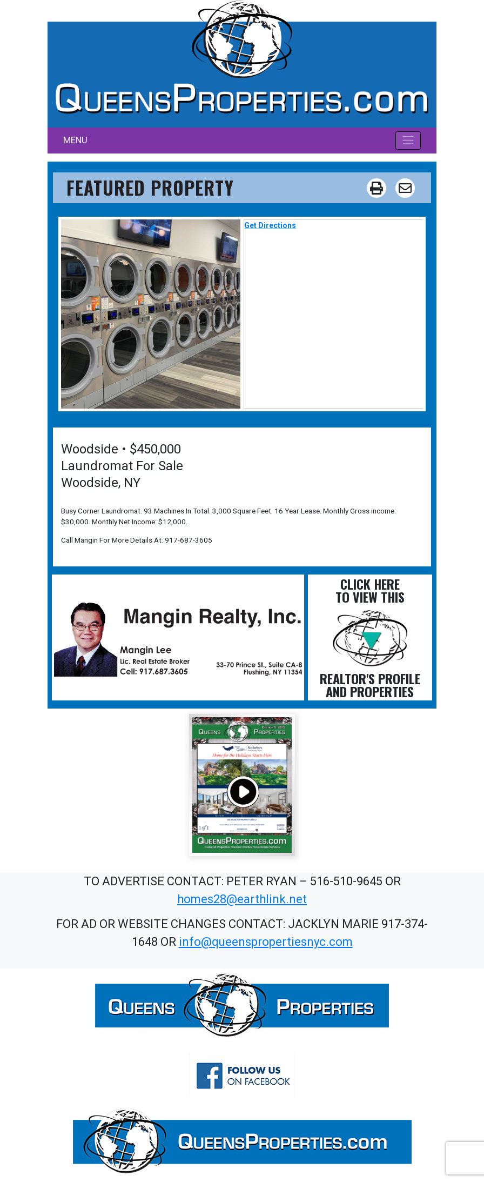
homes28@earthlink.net (242, 899)
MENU (75, 140)
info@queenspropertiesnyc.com (266, 942)
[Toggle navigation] (408, 140)
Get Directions (270, 225)
